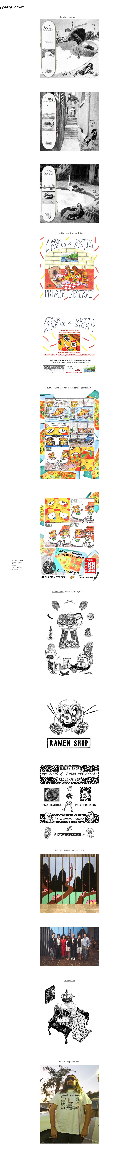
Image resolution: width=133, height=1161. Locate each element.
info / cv (15, 569)
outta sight (65, 233)
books (14, 565)
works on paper (17, 560)
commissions (17, 567)
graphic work (16, 563)
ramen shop (58, 592)
